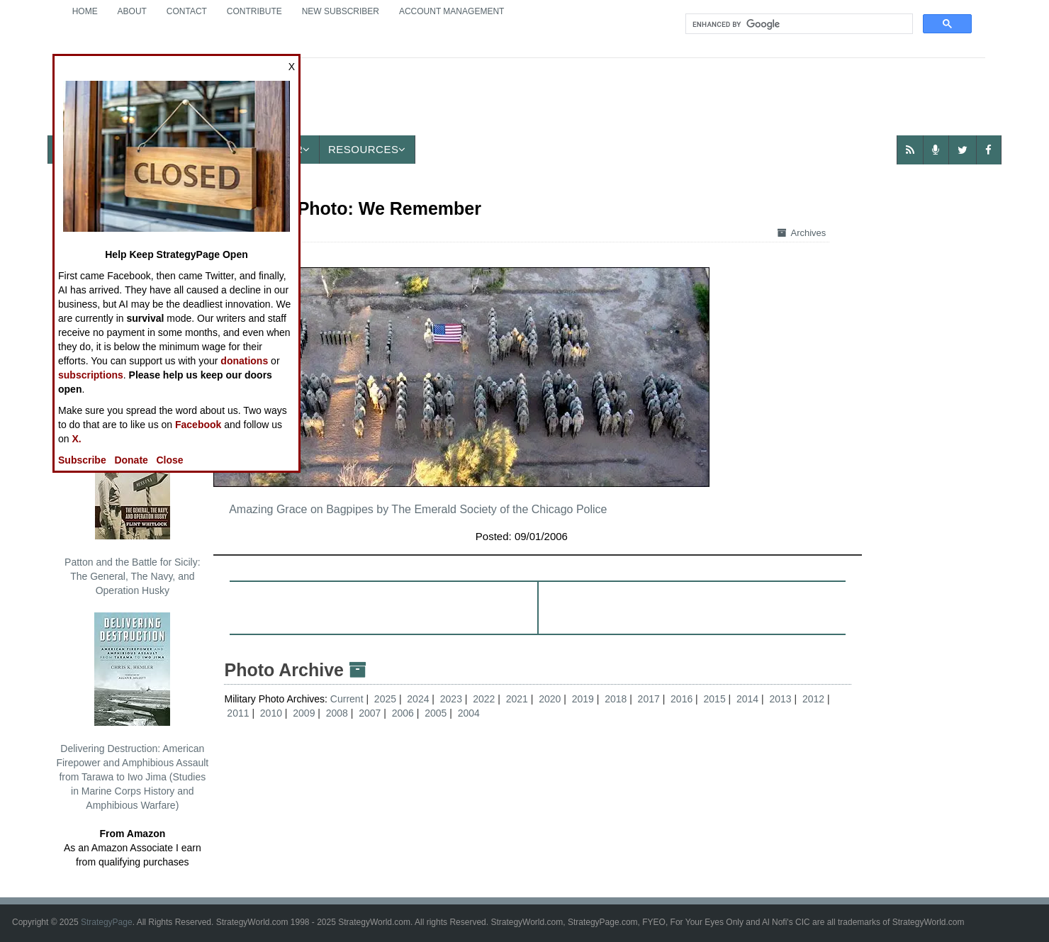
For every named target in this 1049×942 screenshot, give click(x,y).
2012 (813, 699)
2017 (649, 699)
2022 (484, 699)
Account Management (451, 11)
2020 (550, 699)
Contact (187, 11)
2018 (616, 699)
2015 (715, 699)
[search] (797, 24)
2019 (583, 699)
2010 (271, 713)
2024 (418, 699)
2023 (451, 699)
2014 (747, 699)
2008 (337, 713)
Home (85, 11)
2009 (304, 713)
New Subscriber (340, 11)
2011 (238, 713)
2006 (403, 713)
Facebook (198, 424)
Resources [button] (367, 149)
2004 (469, 713)
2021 (517, 699)
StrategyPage (107, 922)
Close (170, 460)
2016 (681, 699)
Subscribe (82, 460)
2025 (385, 699)
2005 (436, 713)
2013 (780, 699)
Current (348, 699)
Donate (130, 460)
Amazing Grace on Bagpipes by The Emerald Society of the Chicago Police (418, 509)
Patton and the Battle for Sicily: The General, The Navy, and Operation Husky (132, 511)
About (132, 11)
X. (76, 438)
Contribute (254, 11)
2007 (370, 713)
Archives (802, 233)
